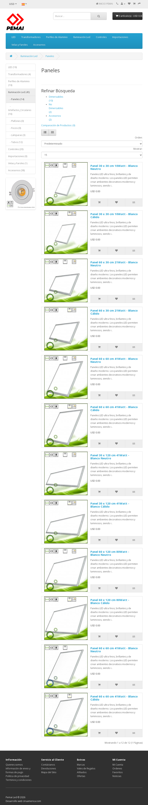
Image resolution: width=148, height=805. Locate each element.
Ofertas (81, 776)
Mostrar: (137, 148)
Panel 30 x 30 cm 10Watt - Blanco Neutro (114, 167)
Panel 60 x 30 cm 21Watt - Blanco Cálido (114, 312)
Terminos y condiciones (18, 780)
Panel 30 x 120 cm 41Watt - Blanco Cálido (109, 505)
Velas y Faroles (20, 44)
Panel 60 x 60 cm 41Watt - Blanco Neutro (114, 360)
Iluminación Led (81, 37)
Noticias (116, 776)
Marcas (81, 764)
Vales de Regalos (86, 768)
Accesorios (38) (16, 170)
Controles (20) (15, 149)
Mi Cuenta (117, 764)
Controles (101, 37)
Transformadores (30, 37)
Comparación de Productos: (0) (58, 125)
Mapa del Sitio (48, 772)
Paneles (50, 56)
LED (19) (12, 67)
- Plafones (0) (16, 121)
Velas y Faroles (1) (17, 163)
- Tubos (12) (15, 142)
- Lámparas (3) (16, 135)
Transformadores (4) (19, 74)
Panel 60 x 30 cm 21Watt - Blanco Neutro (114, 263)
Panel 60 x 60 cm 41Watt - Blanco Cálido (114, 408)
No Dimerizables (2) (56, 108)
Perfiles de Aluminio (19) (19, 83)
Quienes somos (14, 764)
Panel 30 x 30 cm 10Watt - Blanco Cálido (114, 215)
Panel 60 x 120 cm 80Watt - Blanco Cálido (109, 601)
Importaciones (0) (17, 156)
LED (14, 37)
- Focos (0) (14, 128)
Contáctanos (48, 764)
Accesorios (39, 44)
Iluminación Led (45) (19, 92)
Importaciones (120, 37)
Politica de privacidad (17, 776)
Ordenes (117, 768)
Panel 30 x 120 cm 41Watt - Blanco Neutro (109, 456)
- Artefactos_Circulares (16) (19, 110)
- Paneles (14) (16, 99)
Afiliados (81, 772)
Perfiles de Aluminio (57, 37)
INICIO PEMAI (105, 3)
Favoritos (117, 772)
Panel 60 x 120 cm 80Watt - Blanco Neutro (109, 553)
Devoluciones (48, 768)
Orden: (138, 137)
